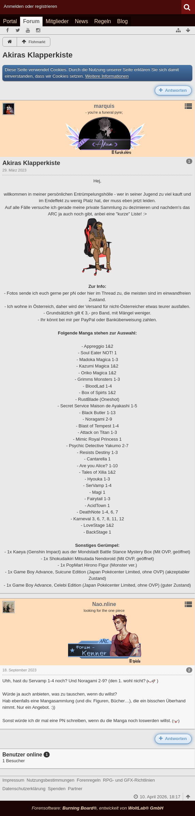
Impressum (13, 780)
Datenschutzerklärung (23, 788)
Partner (75, 788)
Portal (10, 21)
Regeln (102, 21)
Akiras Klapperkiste (37, 55)
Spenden (56, 788)
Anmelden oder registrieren (30, 6)
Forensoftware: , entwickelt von (97, 808)
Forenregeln (89, 780)
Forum (31, 21)
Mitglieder (57, 21)
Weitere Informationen (107, 76)
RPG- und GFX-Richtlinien (129, 780)
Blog (122, 21)
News (81, 21)
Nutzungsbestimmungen (50, 780)
